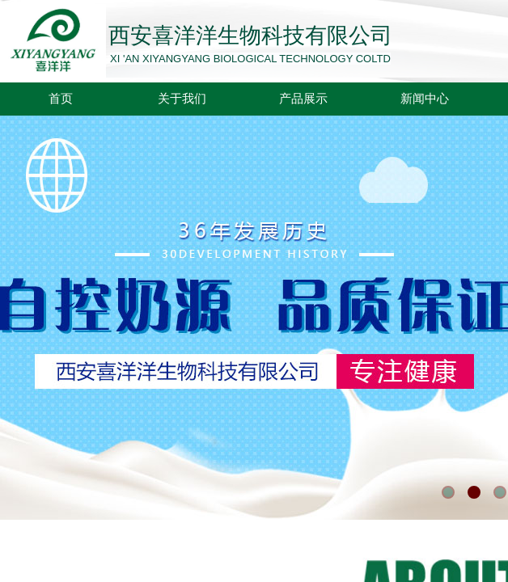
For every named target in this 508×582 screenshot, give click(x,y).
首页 (61, 98)
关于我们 (182, 98)
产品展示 (303, 98)
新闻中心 (424, 98)
